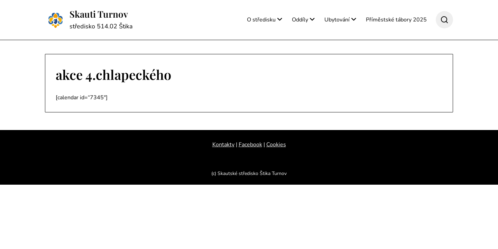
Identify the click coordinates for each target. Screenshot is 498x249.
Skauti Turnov (99, 14)
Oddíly (300, 20)
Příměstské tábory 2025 (396, 20)
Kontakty (223, 144)
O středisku (261, 20)
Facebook (250, 144)
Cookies (276, 144)
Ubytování (337, 20)
